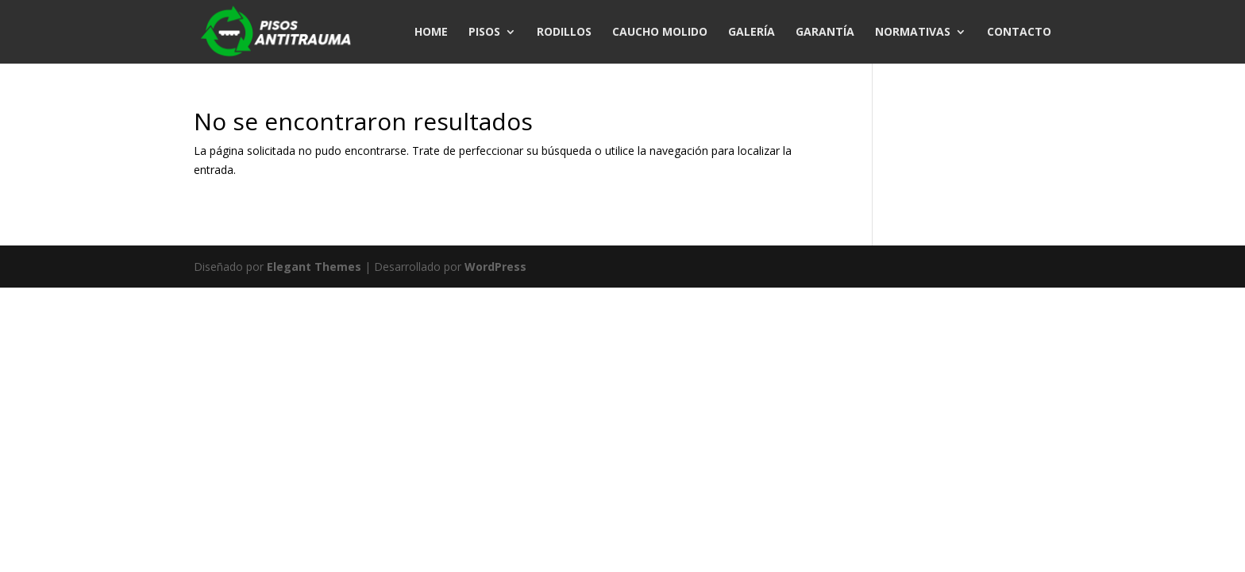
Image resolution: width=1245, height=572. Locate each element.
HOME (431, 32)
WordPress (495, 266)
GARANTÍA (825, 32)
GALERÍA (751, 32)
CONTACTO (1019, 32)
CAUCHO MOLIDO (659, 32)
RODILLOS (564, 32)
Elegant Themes (314, 266)
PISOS (484, 32)
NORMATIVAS (912, 32)
